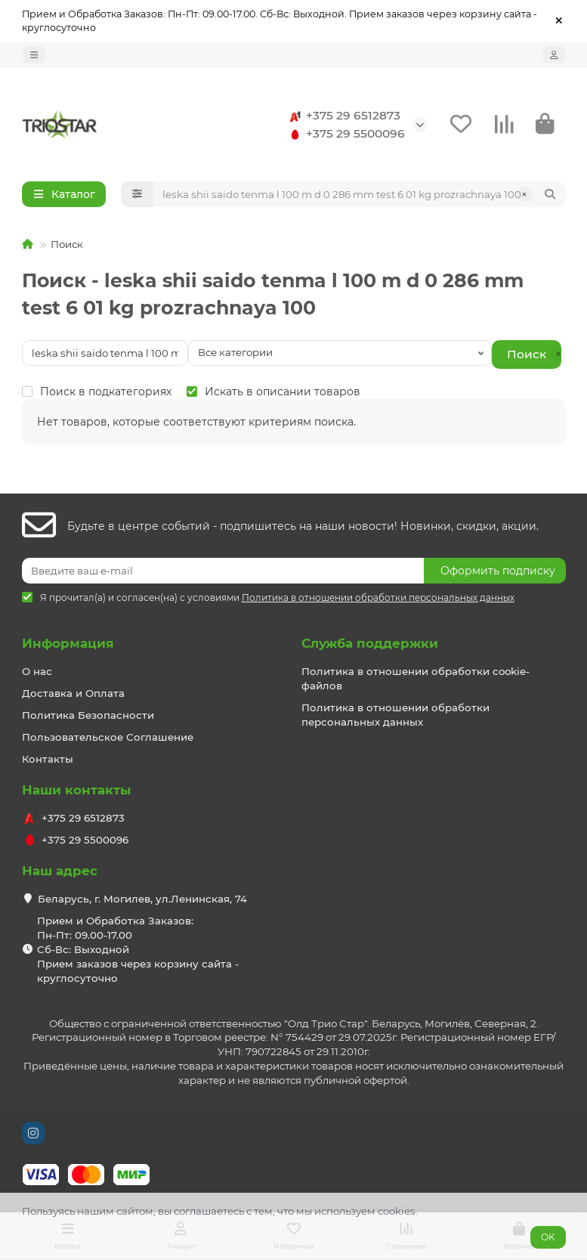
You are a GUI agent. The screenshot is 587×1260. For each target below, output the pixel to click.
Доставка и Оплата (73, 693)
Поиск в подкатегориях (96, 391)
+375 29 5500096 (345, 133)
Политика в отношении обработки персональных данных (395, 714)
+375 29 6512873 (342, 115)
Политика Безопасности (88, 715)
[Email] (223, 571)
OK (548, 1237)
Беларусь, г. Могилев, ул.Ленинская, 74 (142, 899)
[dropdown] (34, 54)
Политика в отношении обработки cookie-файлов (415, 678)
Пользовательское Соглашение (107, 737)
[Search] (359, 194)
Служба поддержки (369, 643)
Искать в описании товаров (273, 391)
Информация (68, 643)
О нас (37, 671)
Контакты (47, 759)
